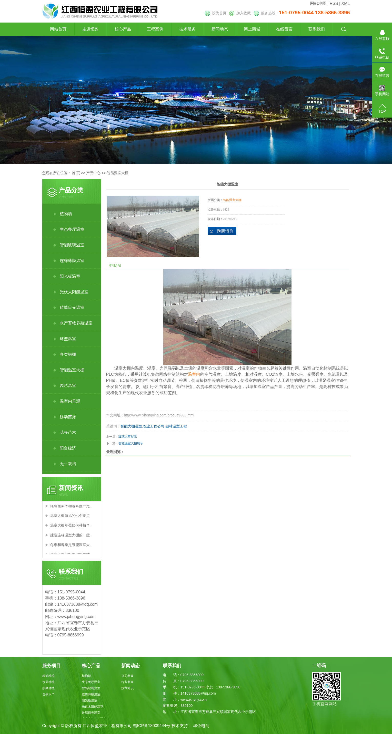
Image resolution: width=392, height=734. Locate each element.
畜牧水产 (48, 694)
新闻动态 (220, 29)
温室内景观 (70, 401)
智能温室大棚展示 (130, 443)
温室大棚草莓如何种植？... (71, 526)
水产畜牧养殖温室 (76, 323)
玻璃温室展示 (127, 436)
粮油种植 (48, 676)
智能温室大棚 (117, 173)
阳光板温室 (70, 276)
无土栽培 (68, 464)
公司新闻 (127, 676)
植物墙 (66, 214)
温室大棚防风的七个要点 (70, 517)
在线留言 (284, 29)
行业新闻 (127, 682)
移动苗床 (68, 417)
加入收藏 (240, 13)
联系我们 (316, 29)
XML (345, 3)
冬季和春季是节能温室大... (71, 546)
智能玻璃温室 (72, 245)
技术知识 (127, 688)
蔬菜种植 (48, 688)
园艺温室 (68, 385)
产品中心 (93, 173)
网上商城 (252, 29)
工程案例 (155, 29)
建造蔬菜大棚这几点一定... (71, 507)
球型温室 (68, 339)
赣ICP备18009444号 (151, 725)
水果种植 (48, 682)
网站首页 (58, 29)
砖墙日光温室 (72, 307)
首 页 (76, 173)
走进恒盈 (90, 29)
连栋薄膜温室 (72, 260)
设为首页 (215, 13)
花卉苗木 (68, 432)
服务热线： (302, 13)
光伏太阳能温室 (74, 292)
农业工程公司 (153, 426)
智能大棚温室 (131, 426)
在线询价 (222, 231)
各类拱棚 (68, 354)
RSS (334, 3)
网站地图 (318, 3)
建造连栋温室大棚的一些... (71, 536)
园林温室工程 (176, 426)
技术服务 (187, 29)
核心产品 (123, 29)
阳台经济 (68, 448)
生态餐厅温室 (72, 229)
